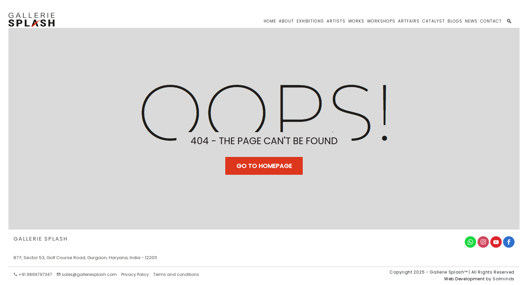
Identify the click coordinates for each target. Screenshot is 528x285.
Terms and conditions (176, 274)
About (286, 21)
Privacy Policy (135, 274)
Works (356, 21)
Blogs (455, 21)
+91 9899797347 (32, 274)
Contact (491, 21)
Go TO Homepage (264, 166)
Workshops (381, 21)
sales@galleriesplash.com (87, 274)
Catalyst (433, 21)
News (471, 21)
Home (270, 21)
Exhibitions (310, 21)
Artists (336, 21)
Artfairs (409, 21)
